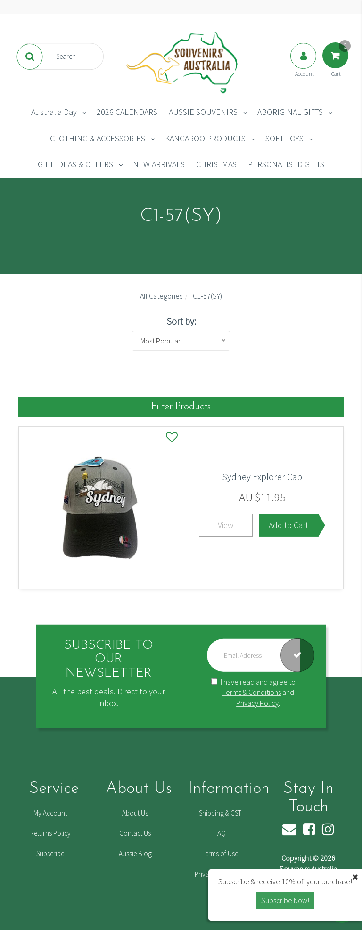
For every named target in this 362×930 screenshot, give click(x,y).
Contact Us (135, 833)
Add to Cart (288, 525)
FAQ (220, 833)
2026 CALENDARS (127, 111)
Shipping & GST (220, 812)
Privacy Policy (257, 703)
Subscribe (50, 853)
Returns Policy (50, 833)
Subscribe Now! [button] (285, 900)
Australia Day (54, 111)
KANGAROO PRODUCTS (205, 138)
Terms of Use (220, 853)
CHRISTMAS (216, 164)
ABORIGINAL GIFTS (290, 111)
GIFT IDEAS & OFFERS (75, 164)
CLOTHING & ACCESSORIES (97, 138)
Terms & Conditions (251, 692)
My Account (50, 812)
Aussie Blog (135, 853)
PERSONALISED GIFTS (286, 164)
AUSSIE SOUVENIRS (203, 111)
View (225, 525)
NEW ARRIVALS (159, 164)
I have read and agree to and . (253, 692)
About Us (135, 812)
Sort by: (181, 321)
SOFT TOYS (284, 138)
